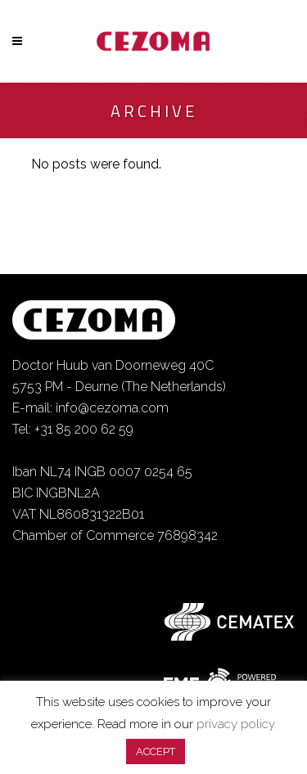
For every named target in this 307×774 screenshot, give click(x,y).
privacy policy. (236, 724)
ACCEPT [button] (155, 751)
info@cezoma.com (112, 408)
